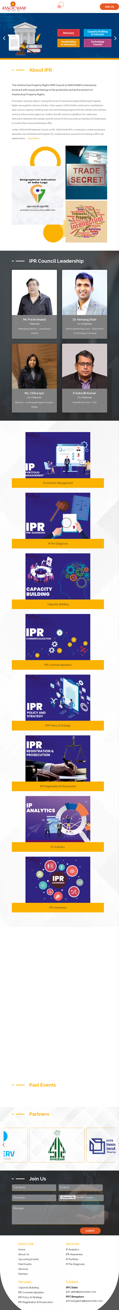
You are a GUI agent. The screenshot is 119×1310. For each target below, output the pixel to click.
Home (21, 1249)
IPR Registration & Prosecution (58, 786)
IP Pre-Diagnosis (58, 543)
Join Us (109, 6)
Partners (23, 1273)
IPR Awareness (58, 907)
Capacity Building (58, 604)
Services (23, 1269)
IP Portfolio (72, 1259)
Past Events (24, 1264)
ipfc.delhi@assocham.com (81, 1291)
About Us (23, 1254)
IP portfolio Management (58, 483)
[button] (4, 38)
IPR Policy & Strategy (58, 725)
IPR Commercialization (57, 664)
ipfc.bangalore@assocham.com (84, 1300)
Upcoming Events (28, 1259)
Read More (33, 138)
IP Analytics (58, 847)
